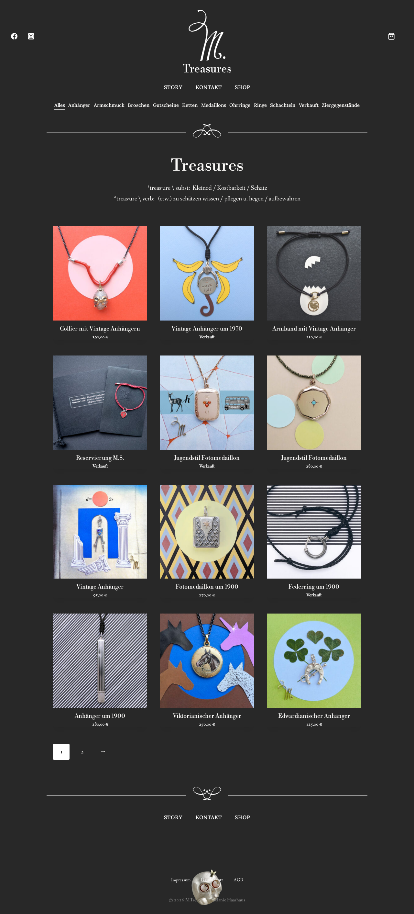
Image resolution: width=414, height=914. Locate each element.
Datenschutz (212, 879)
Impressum (181, 879)
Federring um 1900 (314, 586)
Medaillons (213, 105)
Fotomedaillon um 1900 (207, 586)
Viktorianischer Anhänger (207, 715)
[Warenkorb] (397, 36)
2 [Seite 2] (81, 750)
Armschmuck (109, 105)
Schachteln (282, 105)
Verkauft (309, 105)
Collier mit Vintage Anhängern (100, 328)
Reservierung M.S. (100, 457)
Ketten (190, 105)
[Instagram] (31, 36)
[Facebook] (14, 36)
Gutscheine (166, 105)
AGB (238, 879)
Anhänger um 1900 (100, 715)
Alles (59, 105)
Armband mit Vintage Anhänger (314, 328)
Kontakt (209, 87)
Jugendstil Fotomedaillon (207, 457)
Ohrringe (239, 105)
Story (173, 87)
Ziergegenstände (341, 105)
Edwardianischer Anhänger (314, 715)
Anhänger (79, 105)
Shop (242, 87)
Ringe (260, 105)
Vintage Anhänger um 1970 (206, 328)
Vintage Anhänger (100, 586)
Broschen (138, 105)
